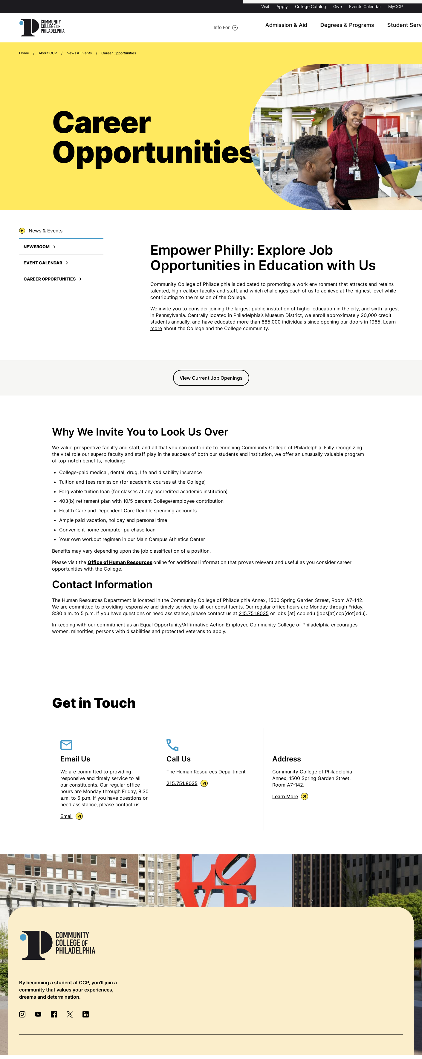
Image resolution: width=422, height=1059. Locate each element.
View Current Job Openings (211, 378)
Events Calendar (365, 6)
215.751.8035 (254, 614)
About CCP (355, 28)
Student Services (310, 28)
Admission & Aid (199, 28)
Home (24, 53)
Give (337, 6)
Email (71, 816)
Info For (92, 28)
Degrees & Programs (254, 28)
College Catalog (310, 6)
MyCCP (395, 6)
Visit (265, 6)
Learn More (290, 797)
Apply (282, 6)
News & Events (79, 53)
